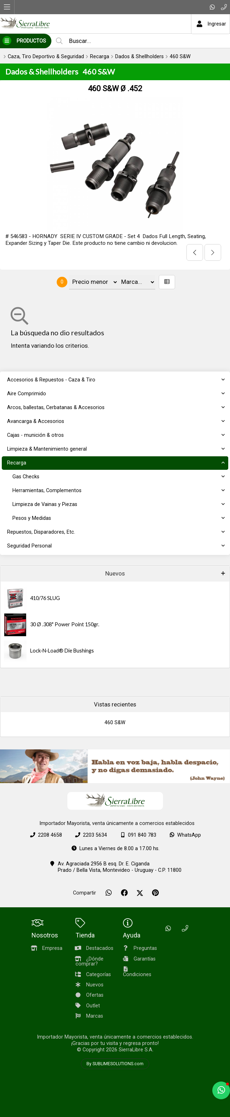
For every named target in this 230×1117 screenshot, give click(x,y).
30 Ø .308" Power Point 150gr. (64, 624)
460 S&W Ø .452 (115, 88)
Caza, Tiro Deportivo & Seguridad (46, 57)
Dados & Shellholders (139, 57)
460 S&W (180, 57)
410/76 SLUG (45, 598)
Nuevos (115, 573)
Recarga (99, 57)
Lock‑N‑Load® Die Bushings (62, 651)
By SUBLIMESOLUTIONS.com (115, 1063)
